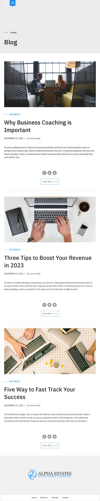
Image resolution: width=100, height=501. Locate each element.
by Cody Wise (34, 138)
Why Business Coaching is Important (41, 126)
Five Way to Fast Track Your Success (43, 395)
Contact (65, 497)
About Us (43, 497)
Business (15, 114)
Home (13, 32)
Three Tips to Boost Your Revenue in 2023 (39, 263)
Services (55, 497)
